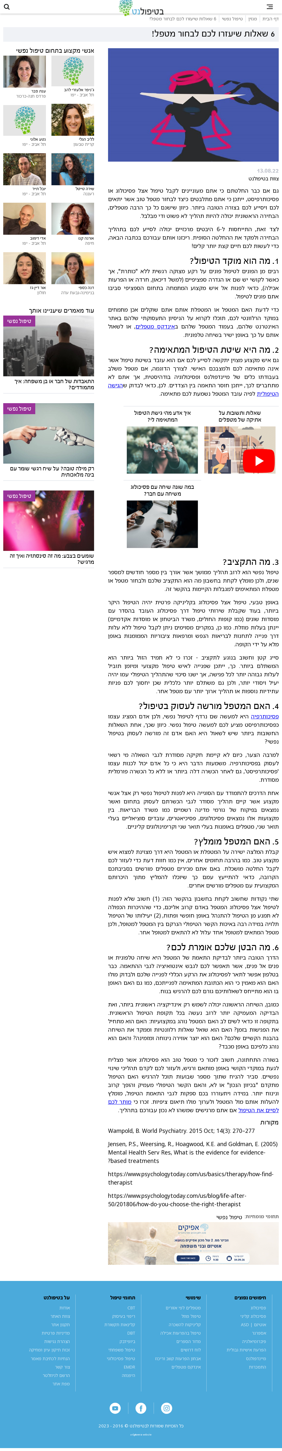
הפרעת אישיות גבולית (246, 1359)
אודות (65, 1317)
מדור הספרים (188, 1350)
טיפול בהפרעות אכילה (180, 1342)
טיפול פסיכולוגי (121, 1367)
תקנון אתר (60, 1334)
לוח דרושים (190, 1359)
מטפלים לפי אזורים (183, 1317)
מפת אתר (61, 1393)
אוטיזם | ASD (253, 1334)
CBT (131, 1317)
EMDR (129, 1376)
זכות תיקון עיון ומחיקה (49, 1359)
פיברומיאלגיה (254, 1350)
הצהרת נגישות (57, 1350)
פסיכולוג (258, 1317)
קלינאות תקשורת (119, 1334)
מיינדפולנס (256, 1367)
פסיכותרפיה (265, 725)
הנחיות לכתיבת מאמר (50, 1367)
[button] (11, 11)
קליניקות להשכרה (185, 1334)
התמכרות (257, 1376)
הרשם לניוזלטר (56, 1384)
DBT (131, 1342)
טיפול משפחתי (121, 1359)
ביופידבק (127, 1350)
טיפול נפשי (229, 1226)
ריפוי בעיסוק (123, 1325)
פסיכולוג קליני (253, 1325)
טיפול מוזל (191, 1325)
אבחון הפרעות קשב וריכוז (178, 1367)
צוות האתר (60, 1325)
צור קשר (62, 1376)
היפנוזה (128, 1384)
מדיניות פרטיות (56, 1342)
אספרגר (259, 1342)
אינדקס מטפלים (155, 335)
